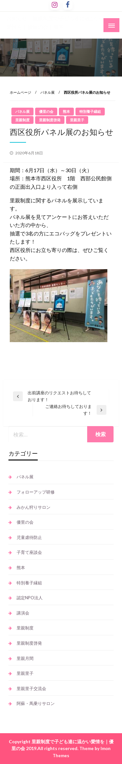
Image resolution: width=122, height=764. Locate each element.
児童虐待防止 (29, 537)
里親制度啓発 (50, 120)
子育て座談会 (29, 552)
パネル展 (47, 92)
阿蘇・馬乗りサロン (36, 703)
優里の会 (46, 111)
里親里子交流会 (31, 688)
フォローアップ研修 (36, 492)
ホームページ (20, 92)
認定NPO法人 (30, 597)
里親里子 (77, 120)
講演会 (23, 612)
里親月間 (25, 658)
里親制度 (22, 120)
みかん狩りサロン (33, 507)
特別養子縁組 (90, 111)
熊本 (66, 111)
